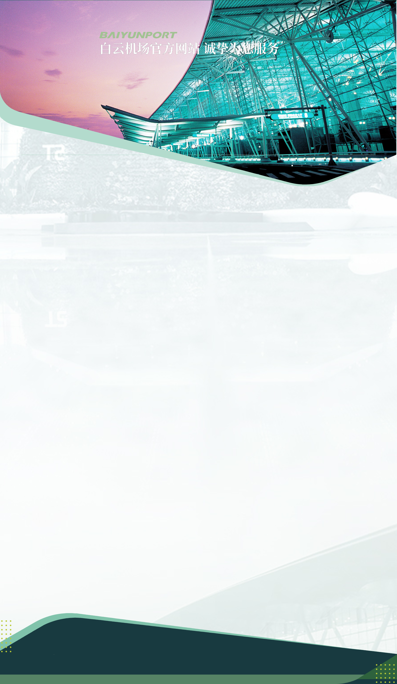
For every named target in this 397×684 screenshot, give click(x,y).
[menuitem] (125, 13)
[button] (350, 13)
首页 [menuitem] (85, 13)
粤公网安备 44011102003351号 (198, 650)
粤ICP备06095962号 (239, 644)
